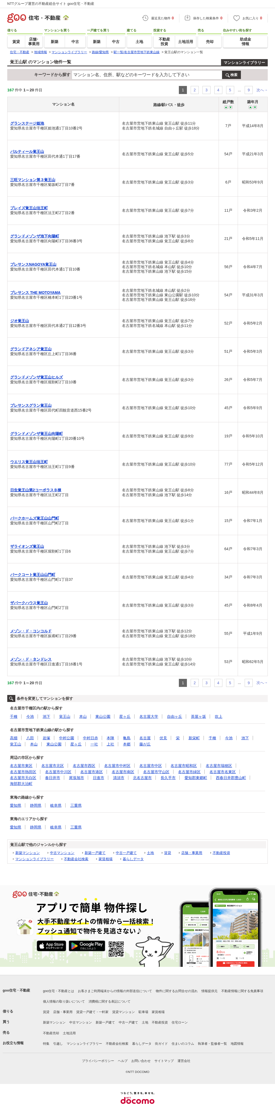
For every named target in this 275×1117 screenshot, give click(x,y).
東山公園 (102, 716)
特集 (46, 1044)
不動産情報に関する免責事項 (242, 991)
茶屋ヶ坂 (198, 716)
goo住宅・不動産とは (58, 991)
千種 (13, 716)
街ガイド (161, 1044)
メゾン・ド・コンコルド (31, 631)
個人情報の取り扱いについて (64, 1001)
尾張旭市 (76, 778)
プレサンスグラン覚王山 (31, 405)
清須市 (118, 778)
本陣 (110, 738)
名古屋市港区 (91, 772)
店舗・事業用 (191, 853)
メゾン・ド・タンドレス (31, 659)
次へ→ (262, 90)
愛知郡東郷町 (195, 778)
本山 (83, 716)
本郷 (127, 744)
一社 (94, 744)
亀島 (127, 738)
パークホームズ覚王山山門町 (34, 518)
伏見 (163, 738)
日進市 (98, 778)
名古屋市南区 (123, 772)
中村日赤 (90, 738)
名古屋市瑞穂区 (219, 765)
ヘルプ (123, 1061)
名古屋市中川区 (58, 772)
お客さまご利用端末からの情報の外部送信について (115, 991)
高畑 (13, 738)
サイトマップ (164, 1061)
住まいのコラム (183, 1044)
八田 (30, 738)
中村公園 (66, 738)
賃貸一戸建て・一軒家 (92, 1012)
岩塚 (46, 738)
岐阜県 (55, 805)
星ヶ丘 (125, 716)
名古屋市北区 (52, 765)
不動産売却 (51, 1033)
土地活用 (69, 1033)
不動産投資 (221, 853)
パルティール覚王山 (27, 151)
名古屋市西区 (84, 765)
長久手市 (168, 778)
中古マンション (62, 853)
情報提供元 (209, 991)
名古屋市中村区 (117, 765)
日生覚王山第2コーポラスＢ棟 (35, 490)
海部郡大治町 (21, 783)
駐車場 (143, 1012)
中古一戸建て (126, 853)
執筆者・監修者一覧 (212, 1044)
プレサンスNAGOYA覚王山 (33, 264)
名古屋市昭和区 (184, 765)
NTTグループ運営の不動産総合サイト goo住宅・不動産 (50, 4)
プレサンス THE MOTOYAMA (35, 292)
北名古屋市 (142, 778)
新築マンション (27, 853)
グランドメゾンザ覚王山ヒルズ (36, 377)
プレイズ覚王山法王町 (29, 208)
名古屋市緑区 (189, 772)
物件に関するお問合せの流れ (177, 991)
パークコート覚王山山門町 (32, 574)
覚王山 (64, 716)
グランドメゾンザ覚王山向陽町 (36, 433)
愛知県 (15, 805)
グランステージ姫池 (27, 123)
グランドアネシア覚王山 (31, 349)
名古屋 (145, 738)
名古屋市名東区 (222, 772)
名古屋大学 (148, 716)
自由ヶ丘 (174, 716)
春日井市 (52, 778)
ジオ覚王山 (19, 321)
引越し (58, 1044)
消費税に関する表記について (110, 1001)
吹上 (218, 716)
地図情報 (237, 1044)
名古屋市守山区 (156, 772)
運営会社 (184, 1061)
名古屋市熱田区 (23, 772)
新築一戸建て (95, 853)
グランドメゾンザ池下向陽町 (34, 236)
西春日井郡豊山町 (231, 778)
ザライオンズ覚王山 (27, 546)
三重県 (76, 805)
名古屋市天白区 (23, 778)
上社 (110, 744)
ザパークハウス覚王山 (29, 603)
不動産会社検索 (76, 859)
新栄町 (194, 738)
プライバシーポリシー (98, 1061)
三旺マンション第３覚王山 (32, 180)
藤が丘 (145, 744)
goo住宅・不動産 (16, 990)
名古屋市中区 (150, 765)
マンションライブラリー (244, 62)
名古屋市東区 (21, 765)
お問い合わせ (141, 1061)
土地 (150, 853)
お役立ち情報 (13, 1043)
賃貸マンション (123, 1012)
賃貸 (167, 853)
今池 (30, 716)
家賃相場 (106, 859)
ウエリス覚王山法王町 (29, 462)
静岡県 (35, 805)
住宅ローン (180, 1022)
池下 (46, 716)
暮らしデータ (133, 859)
